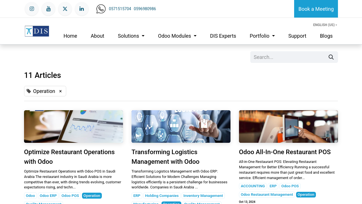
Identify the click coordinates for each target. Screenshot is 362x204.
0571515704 (120, 9)
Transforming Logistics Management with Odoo (165, 156)
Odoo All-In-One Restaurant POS (285, 152)
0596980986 (145, 9)
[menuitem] (70, 36)
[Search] (331, 57)
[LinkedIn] (82, 9)
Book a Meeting (316, 9)
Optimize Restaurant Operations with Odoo (69, 156)
